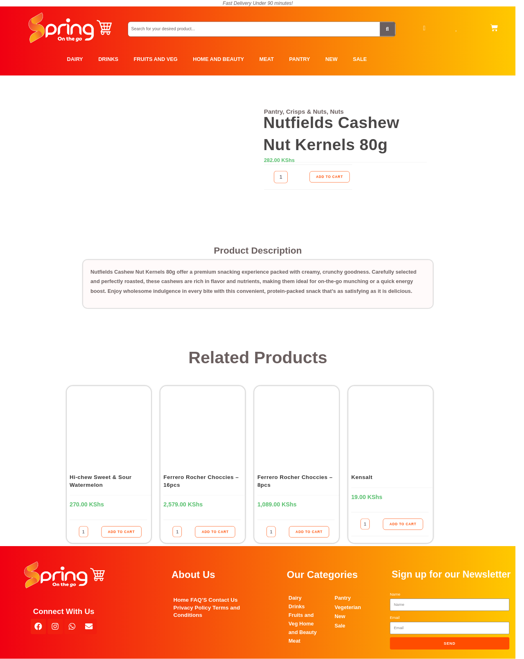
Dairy (295, 598)
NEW (331, 59)
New (339, 616)
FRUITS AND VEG (156, 59)
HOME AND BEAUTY (218, 59)
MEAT (267, 59)
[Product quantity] (281, 177)
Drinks (297, 606)
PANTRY (299, 59)
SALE (360, 59)
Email (395, 617)
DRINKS (108, 59)
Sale (339, 625)
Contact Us (222, 600)
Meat (294, 640)
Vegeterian (347, 607)
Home (181, 600)
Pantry (342, 598)
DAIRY (75, 59)
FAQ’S (198, 600)
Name (395, 594)
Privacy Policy (192, 607)
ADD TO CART (329, 177)
